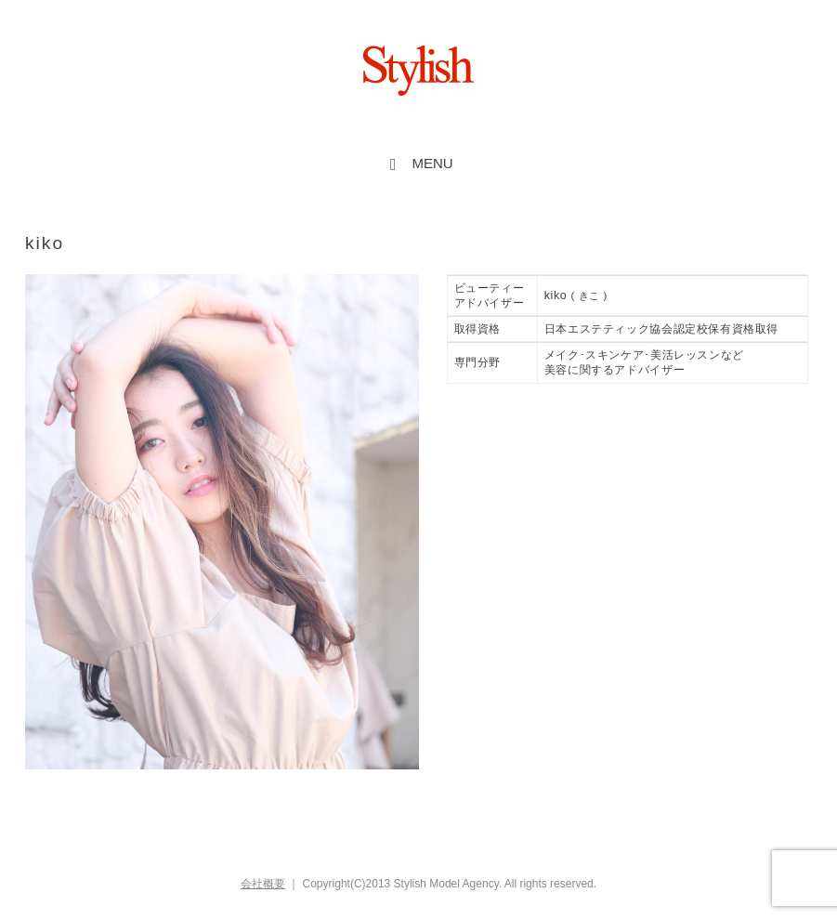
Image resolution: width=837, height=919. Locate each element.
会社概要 (263, 883)
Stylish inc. (419, 70)
